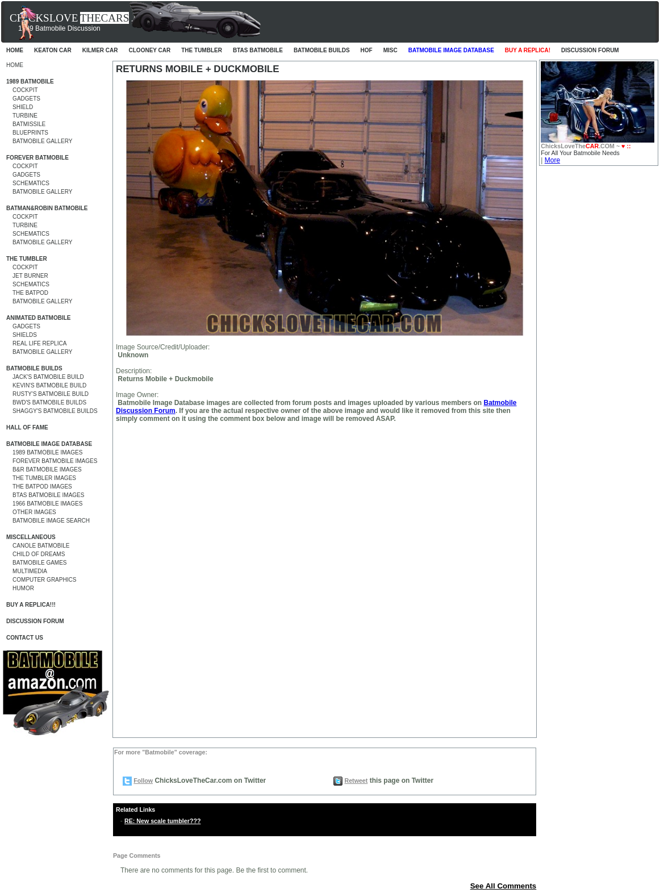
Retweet (355, 780)
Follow (143, 780)
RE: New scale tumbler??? (162, 820)
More (552, 160)
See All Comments (503, 886)
